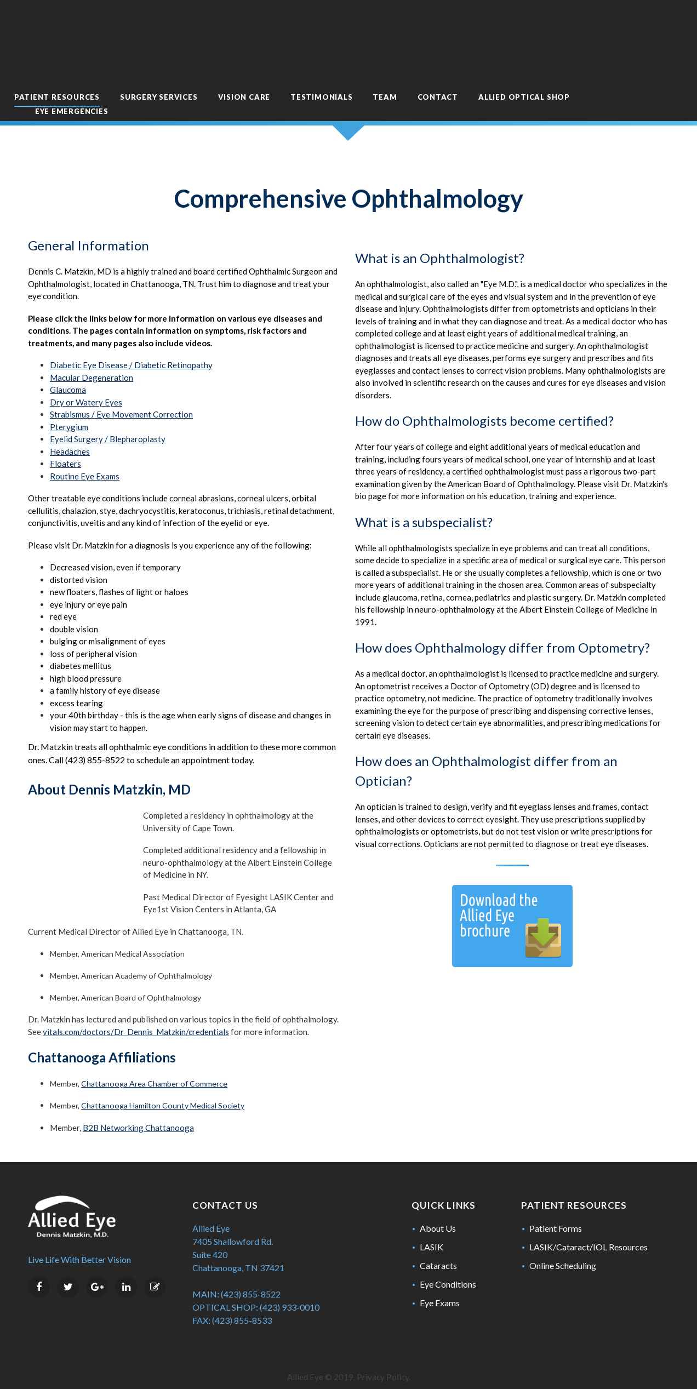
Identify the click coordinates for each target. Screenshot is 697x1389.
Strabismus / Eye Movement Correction (121, 389)
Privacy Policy (383, 1364)
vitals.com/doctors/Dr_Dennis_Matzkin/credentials (136, 1019)
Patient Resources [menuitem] (89, 64)
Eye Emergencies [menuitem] (104, 78)
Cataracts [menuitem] (438, 1252)
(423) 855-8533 (242, 1307)
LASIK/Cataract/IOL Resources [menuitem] (588, 1233)
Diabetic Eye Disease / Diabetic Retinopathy (131, 340)
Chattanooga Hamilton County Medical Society (162, 1093)
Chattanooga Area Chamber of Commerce (154, 1071)
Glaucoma (68, 364)
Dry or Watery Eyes (86, 376)
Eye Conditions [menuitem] (448, 1271)
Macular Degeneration (91, 352)
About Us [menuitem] (438, 1215)
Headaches (70, 426)
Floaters (65, 438)
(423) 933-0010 (289, 1294)
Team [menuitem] (417, 64)
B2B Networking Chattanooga (138, 1114)
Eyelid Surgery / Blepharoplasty (107, 414)
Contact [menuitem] (470, 64)
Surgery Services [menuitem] (191, 64)
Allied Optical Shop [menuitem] (556, 64)
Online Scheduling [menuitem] (562, 1252)
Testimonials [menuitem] (354, 64)
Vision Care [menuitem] (276, 64)
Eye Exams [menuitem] (440, 1289)
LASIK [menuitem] (431, 1233)
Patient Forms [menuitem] (555, 1215)
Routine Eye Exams (84, 450)
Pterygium (69, 401)
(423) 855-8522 (251, 1281)
